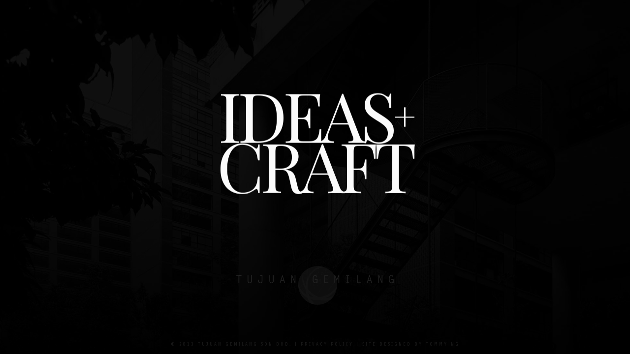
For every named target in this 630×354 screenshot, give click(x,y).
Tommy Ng (443, 344)
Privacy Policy (327, 344)
